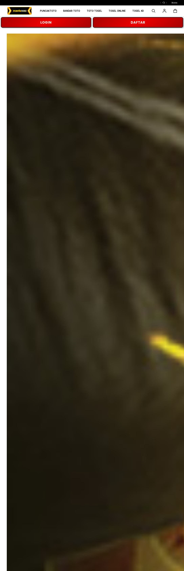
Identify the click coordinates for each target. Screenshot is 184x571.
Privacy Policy (82, 563)
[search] (153, 10)
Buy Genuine (115, 530)
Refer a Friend (116, 536)
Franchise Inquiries (66, 542)
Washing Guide (116, 523)
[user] (164, 11)
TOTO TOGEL (15, 530)
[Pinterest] (32, 483)
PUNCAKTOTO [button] (115, 468)
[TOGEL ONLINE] (117, 11)
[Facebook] (10, 483)
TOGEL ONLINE (16, 536)
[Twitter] (43, 483)
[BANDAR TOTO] (71, 11)
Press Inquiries (64, 536)
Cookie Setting (13, 566)
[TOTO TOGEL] (94, 11)
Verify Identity (115, 542)
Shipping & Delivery (166, 523)
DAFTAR (138, 22)
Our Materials (63, 523)
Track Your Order (165, 517)
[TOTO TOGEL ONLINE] (138, 11)
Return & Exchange (166, 530)
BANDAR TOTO (16, 523)
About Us (61, 517)
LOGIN (46, 22)
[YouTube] (54, 483)
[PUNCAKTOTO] (48, 11)
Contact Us (162, 536)
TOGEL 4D (13, 542)
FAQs (159, 542)
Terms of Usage (66, 563)
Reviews (112, 517)
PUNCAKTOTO (15, 517)
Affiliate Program (65, 548)
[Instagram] (21, 483)
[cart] (175, 11)
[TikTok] (65, 483)
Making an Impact (66, 530)
